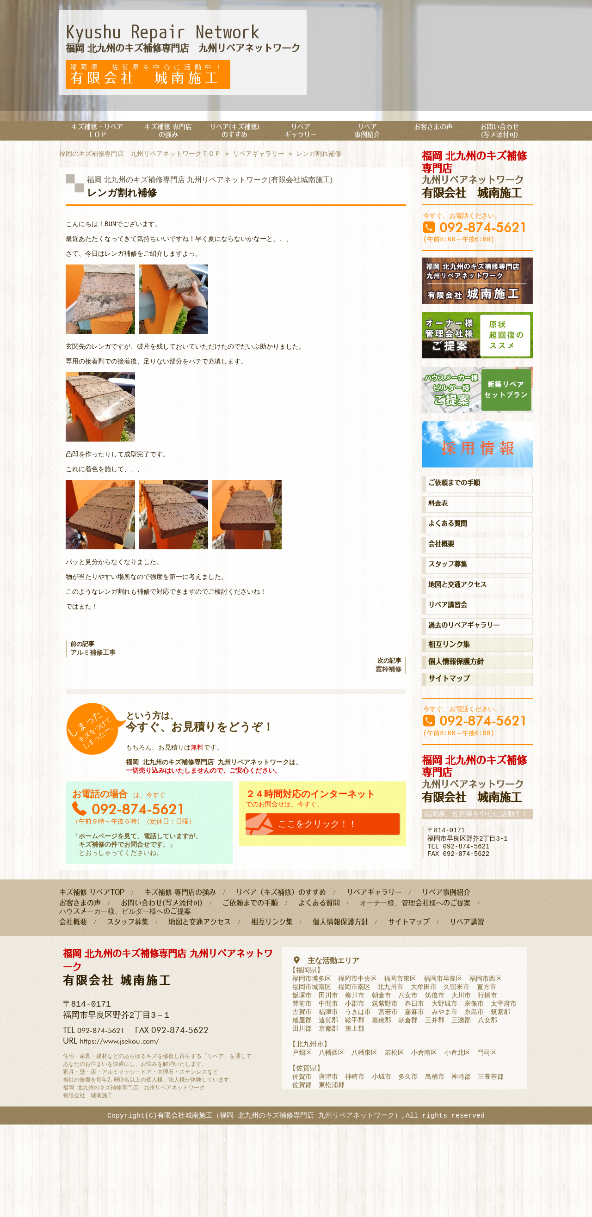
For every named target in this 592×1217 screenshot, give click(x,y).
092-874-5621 (483, 235)
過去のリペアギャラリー (469, 650)
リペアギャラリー (300, 133)
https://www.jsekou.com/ (124, 1121)
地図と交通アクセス (461, 607)
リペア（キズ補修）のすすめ (281, 969)
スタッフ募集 (450, 586)
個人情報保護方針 (456, 686)
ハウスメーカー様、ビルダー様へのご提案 (125, 990)
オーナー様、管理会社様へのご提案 (415, 981)
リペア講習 (467, 1002)
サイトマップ (449, 704)
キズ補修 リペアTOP (91, 969)
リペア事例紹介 (367, 133)
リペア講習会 (450, 629)
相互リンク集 (449, 669)
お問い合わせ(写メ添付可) (499, 133)
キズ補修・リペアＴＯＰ (97, 133)
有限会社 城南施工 (477, 178)
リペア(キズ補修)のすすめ (234, 133)
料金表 (439, 522)
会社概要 (443, 565)
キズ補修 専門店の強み (168, 133)
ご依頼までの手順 (457, 501)
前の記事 (156, 700)
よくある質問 (450, 543)
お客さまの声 (433, 128)
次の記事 (315, 720)
